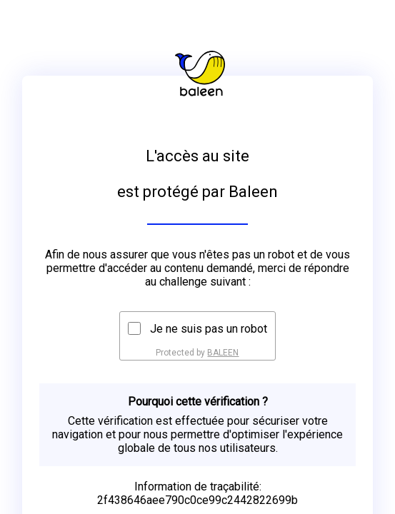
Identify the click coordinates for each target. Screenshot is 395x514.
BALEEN (223, 353)
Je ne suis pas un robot (208, 329)
